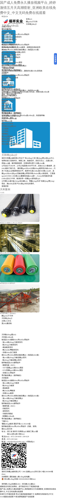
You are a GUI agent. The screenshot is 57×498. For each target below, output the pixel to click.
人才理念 (5, 131)
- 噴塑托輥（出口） (9, 365)
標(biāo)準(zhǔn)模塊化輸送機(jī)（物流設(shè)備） (21, 50)
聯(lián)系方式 (7, 141)
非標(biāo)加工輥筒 (9, 47)
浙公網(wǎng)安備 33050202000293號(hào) (19, 479)
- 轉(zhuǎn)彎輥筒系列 (10, 350)
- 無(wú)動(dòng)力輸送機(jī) (12, 398)
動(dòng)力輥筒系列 (9, 39)
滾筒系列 (5, 106)
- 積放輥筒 (5, 388)
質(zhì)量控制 (7, 29)
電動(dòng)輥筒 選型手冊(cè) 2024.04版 (16, 424)
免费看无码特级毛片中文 (44, 494)
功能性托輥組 (7, 108)
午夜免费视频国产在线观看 (24, 497)
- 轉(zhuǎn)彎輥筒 (8, 391)
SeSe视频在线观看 (7, 497)
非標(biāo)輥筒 (7, 88)
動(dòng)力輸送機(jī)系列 (11, 55)
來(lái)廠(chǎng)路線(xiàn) (11, 144)
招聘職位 (5, 134)
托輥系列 (5, 103)
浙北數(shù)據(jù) (28, 484)
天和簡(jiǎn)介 (31, 24)
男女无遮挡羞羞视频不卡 (25, 494)
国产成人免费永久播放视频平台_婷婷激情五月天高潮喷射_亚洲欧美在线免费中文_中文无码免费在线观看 (28, 8)
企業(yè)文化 (6, 27)
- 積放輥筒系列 (7, 347)
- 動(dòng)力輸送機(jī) (10, 401)
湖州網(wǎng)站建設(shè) (11, 484)
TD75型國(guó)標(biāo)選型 (12, 62)
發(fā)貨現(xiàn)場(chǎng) (11, 116)
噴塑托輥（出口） (8, 60)
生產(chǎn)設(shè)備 (9, 118)
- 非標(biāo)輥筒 (8, 393)
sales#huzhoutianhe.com (16, 442)
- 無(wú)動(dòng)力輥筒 (10, 383)
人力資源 (5, 129)
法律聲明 (5, 477)
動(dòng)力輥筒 (7, 80)
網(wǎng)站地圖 (23, 477)
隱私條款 (13, 477)
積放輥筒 (5, 83)
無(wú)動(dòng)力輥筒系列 (12, 37)
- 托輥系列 (5, 408)
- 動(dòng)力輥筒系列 (9, 345)
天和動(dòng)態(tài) (9, 126)
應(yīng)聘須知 (7, 136)
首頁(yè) (29, 19)
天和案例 (5, 73)
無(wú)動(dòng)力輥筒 (10, 78)
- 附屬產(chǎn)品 (8, 416)
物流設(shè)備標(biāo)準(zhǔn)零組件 (15, 34)
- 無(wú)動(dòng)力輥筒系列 (12, 342)
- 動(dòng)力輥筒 (8, 385)
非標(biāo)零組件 (8, 67)
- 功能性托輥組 (7, 414)
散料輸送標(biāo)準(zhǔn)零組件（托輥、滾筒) (19, 426)
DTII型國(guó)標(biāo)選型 (12, 65)
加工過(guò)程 (7, 121)
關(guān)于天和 (31, 22)
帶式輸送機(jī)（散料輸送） (12, 70)
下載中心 (5, 421)
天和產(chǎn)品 (7, 32)
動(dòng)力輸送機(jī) (9, 95)
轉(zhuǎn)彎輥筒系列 (9, 44)
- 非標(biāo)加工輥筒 (9, 352)
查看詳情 (5, 186)
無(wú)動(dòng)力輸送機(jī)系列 (13, 52)
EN (6, 16)
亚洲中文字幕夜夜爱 (7, 494)
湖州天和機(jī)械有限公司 (11, 472)
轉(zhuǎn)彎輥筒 (8, 85)
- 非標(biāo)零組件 (8, 373)
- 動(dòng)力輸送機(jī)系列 (11, 360)
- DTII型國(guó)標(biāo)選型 (12, 370)
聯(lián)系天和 (7, 139)
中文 (3, 16)
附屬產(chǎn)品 (7, 111)
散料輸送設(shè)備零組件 (11, 57)
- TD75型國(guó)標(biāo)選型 (12, 368)
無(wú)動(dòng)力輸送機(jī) (12, 93)
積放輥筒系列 (7, 42)
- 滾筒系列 (5, 411)
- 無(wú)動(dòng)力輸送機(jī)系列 (14, 357)
